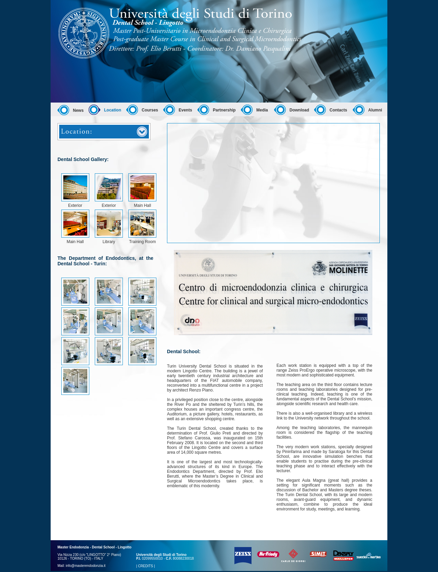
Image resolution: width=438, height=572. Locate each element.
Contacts (338, 110)
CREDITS (145, 566)
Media (262, 110)
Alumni (375, 110)
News (78, 110)
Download (299, 110)
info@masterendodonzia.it (85, 566)
